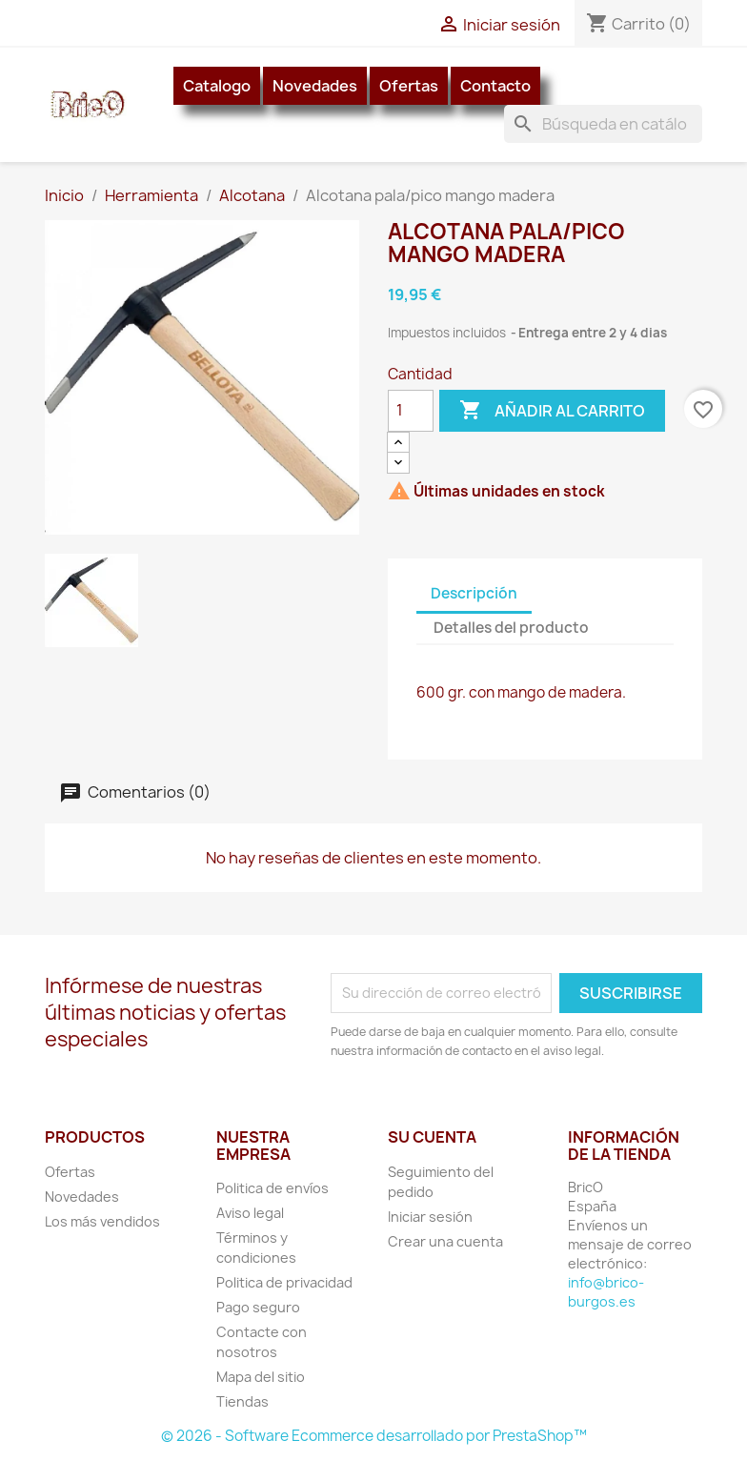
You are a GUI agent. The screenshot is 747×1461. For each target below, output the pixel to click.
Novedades (315, 85)
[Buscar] (603, 124)
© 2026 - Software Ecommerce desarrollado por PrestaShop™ (374, 1436)
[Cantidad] (411, 411)
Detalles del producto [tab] (511, 628)
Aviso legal (250, 1213)
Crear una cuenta (445, 1241)
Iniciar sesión (430, 1216)
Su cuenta (432, 1136)
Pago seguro (258, 1307)
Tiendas (242, 1401)
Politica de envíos (272, 1188)
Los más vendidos (102, 1221)
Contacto (495, 85)
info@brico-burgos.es (606, 1291)
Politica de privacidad (284, 1282)
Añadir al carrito (552, 410)
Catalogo (217, 85)
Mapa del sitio (260, 1377)
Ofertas (408, 85)
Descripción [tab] (474, 593)
